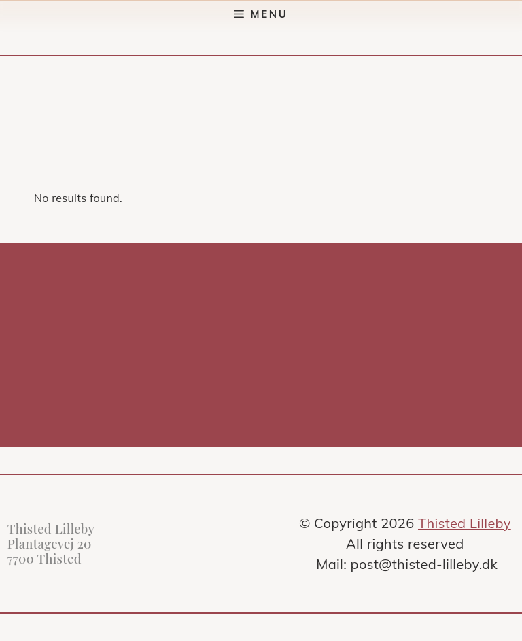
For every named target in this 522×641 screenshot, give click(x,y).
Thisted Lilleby (464, 523)
